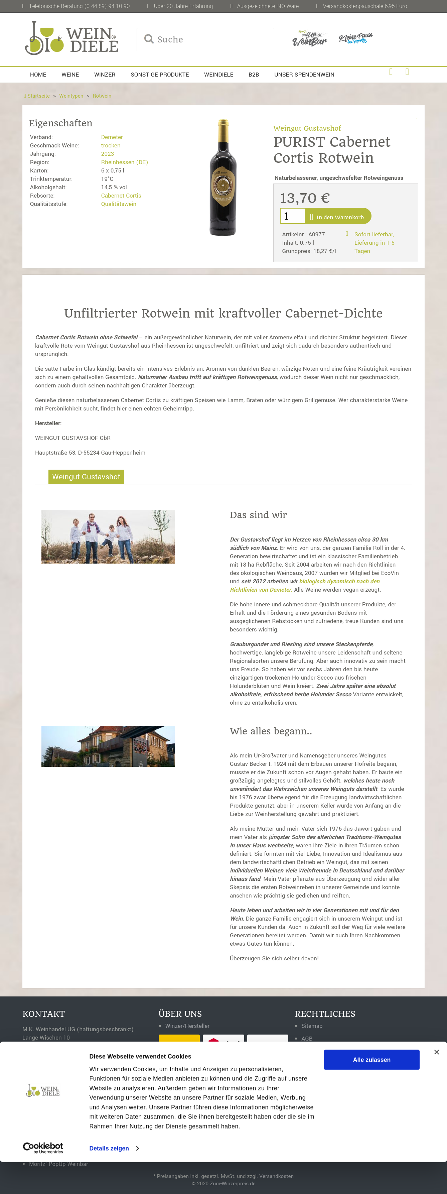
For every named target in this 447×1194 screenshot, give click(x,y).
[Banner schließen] (436, 1083)
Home (38, 75)
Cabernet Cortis (121, 196)
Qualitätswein (118, 204)
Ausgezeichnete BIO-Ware (268, 6)
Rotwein (102, 96)
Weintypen (71, 96)
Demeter (112, 137)
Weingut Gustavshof (307, 128)
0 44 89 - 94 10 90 (67, 1072)
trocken (111, 145)
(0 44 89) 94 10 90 (107, 6)
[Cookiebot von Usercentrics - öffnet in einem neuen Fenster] (43, 1180)
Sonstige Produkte (160, 75)
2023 (107, 154)
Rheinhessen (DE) (124, 162)
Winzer (105, 75)
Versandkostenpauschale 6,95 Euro (365, 6)
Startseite (37, 96)
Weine (70, 75)
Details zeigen (109, 1180)
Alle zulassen (372, 1091)
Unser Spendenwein (304, 75)
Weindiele (218, 75)
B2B (254, 75)
